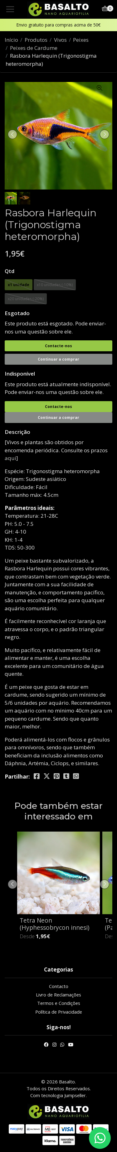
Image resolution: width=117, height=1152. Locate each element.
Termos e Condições (58, 1003)
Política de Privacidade (58, 1012)
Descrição (17, 431)
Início (11, 39)
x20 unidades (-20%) (26, 298)
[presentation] (12, 134)
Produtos (36, 39)
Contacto (58, 986)
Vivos (60, 39)
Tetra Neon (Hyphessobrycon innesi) (54, 924)
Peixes (81, 39)
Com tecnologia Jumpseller (58, 1095)
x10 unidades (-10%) (55, 284)
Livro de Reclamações (58, 994)
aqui (10, 458)
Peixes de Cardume (33, 47)
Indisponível (20, 373)
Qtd (9, 271)
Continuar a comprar (58, 359)
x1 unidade (18, 284)
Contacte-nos (58, 345)
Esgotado (17, 313)
